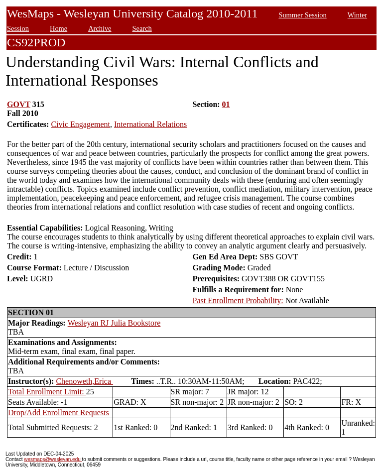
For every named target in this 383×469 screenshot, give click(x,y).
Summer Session (302, 15)
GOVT (18, 104)
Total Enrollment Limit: (47, 391)
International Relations (150, 124)
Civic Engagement (80, 124)
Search (142, 28)
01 (226, 104)
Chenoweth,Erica (84, 381)
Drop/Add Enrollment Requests (58, 412)
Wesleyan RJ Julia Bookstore (114, 323)
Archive (99, 28)
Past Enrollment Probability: (238, 300)
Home (58, 28)
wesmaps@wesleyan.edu (53, 459)
